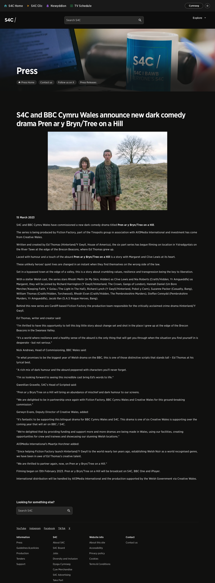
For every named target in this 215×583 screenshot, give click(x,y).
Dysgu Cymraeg (61, 564)
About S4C (59, 542)
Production (22, 553)
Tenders (20, 558)
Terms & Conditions (99, 564)
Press (19, 542)
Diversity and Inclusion (65, 558)
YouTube (21, 528)
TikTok (61, 528)
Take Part (58, 580)
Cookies (93, 558)
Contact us (132, 542)
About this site (97, 542)
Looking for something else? (35, 502)
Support (20, 564)
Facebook (49, 528)
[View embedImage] (107, 171)
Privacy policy (97, 553)
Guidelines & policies (27, 548)
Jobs (55, 553)
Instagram (35, 528)
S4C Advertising (62, 574)
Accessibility (96, 548)
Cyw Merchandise (62, 569)
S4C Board (59, 548)
